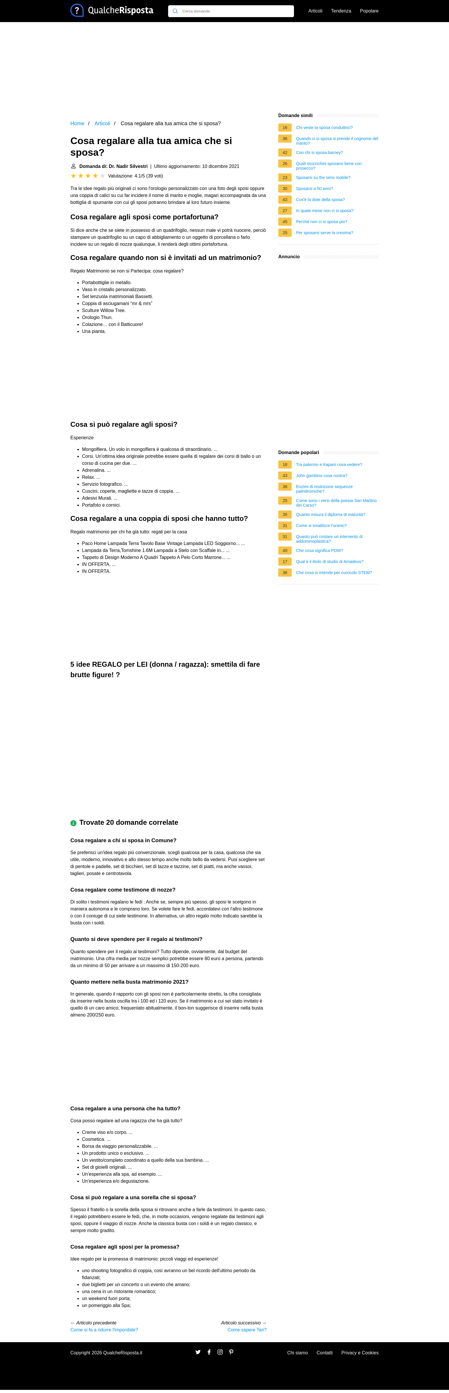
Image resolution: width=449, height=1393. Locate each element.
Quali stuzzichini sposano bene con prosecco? (329, 166)
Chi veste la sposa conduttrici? (324, 127)
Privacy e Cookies (360, 1352)
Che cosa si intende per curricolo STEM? (334, 572)
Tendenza (341, 10)
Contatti (325, 1352)
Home (77, 123)
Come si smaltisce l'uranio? (321, 525)
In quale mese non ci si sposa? (325, 210)
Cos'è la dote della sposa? (320, 199)
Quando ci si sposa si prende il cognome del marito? (337, 141)
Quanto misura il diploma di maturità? (330, 514)
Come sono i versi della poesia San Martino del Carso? (336, 503)
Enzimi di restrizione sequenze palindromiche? (324, 489)
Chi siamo (297, 1352)
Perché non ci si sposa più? (321, 221)
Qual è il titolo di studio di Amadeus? (330, 561)
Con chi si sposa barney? (319, 152)
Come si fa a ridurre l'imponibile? (104, 1329)
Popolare (369, 10)
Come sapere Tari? (247, 1329)
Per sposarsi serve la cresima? (324, 232)
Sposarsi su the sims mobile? (323, 177)
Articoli (316, 10)
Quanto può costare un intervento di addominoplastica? (329, 539)
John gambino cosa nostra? (322, 475)
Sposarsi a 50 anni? (314, 188)
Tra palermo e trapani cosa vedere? (329, 464)
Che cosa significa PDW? (319, 550)
